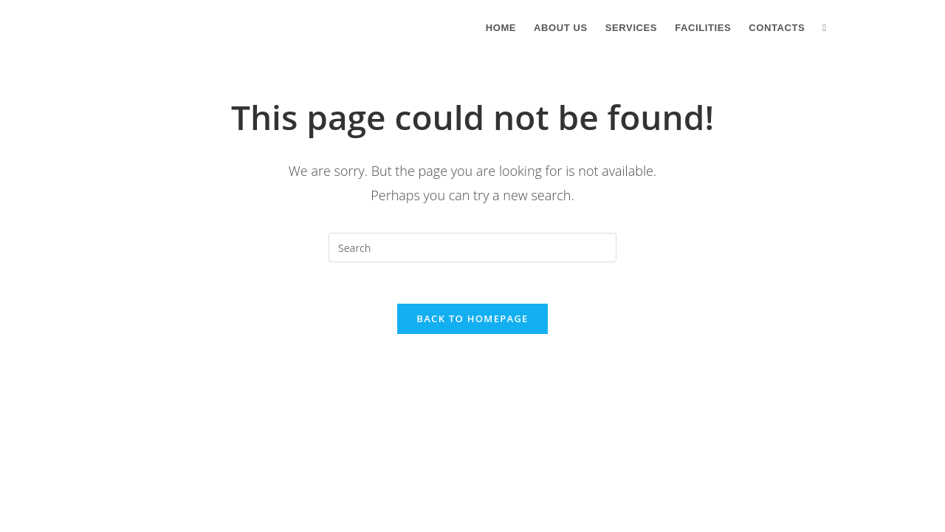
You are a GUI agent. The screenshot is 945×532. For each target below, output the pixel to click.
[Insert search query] (472, 247)
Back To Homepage (472, 322)
